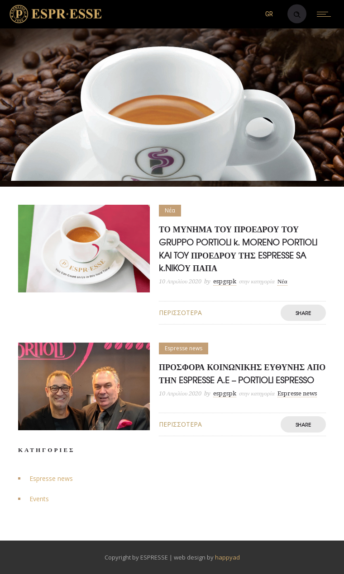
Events (39, 498)
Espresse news (51, 478)
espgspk (224, 281)
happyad (227, 557)
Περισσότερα (180, 312)
